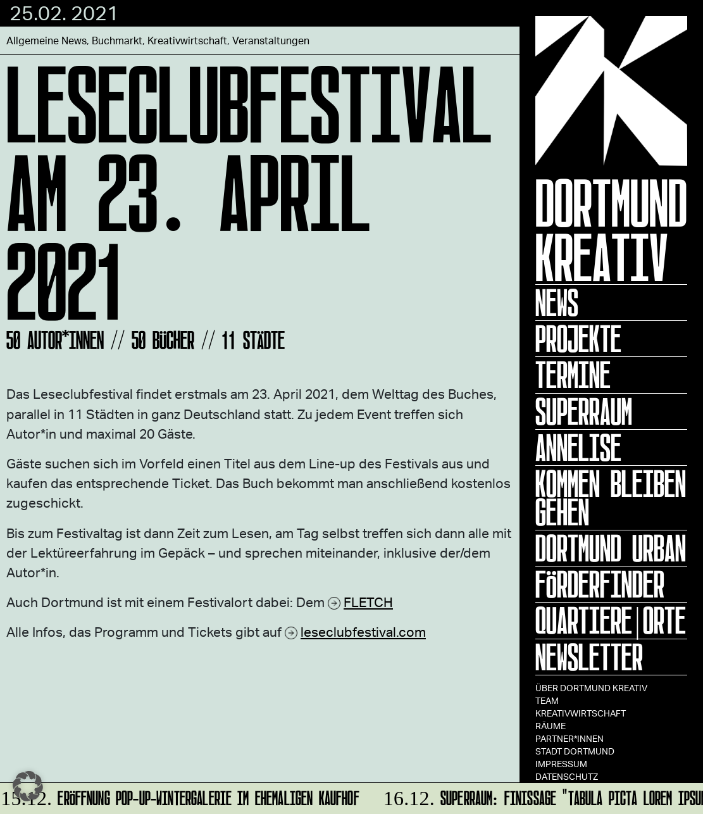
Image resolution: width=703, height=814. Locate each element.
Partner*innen (569, 738)
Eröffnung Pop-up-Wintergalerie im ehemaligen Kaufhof (180, 796)
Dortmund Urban (610, 548)
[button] (28, 786)
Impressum (561, 763)
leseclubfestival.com (363, 631)
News (556, 302)
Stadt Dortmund (574, 751)
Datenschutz (566, 776)
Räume (550, 725)
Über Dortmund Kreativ (591, 687)
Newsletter (589, 657)
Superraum (583, 411)
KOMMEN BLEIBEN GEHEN (610, 498)
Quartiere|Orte (610, 620)
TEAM (547, 700)
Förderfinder (599, 584)
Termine (573, 374)
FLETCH (368, 601)
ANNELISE (578, 447)
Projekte (578, 338)
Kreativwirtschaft (580, 713)
